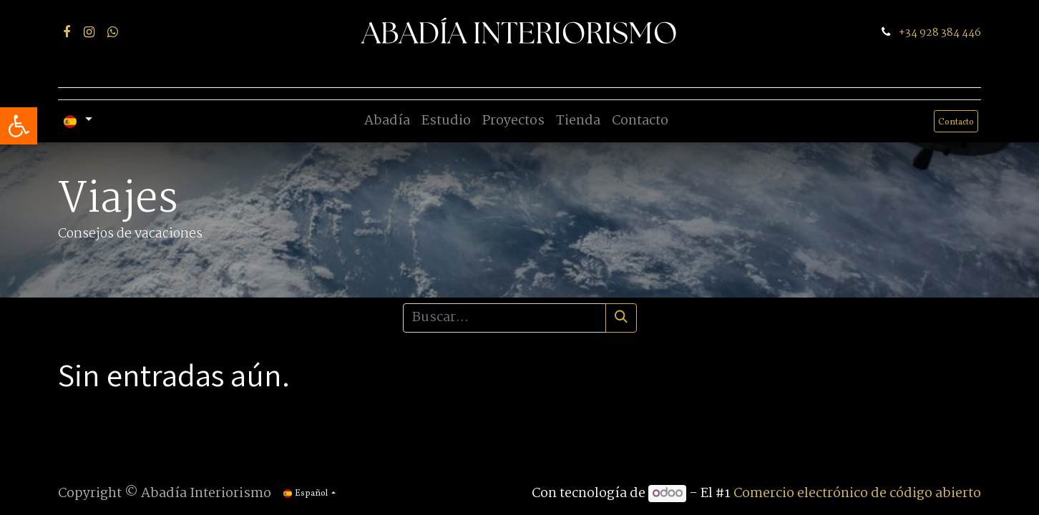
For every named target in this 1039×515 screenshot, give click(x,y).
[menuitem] (387, 121)
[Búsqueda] (621, 318)
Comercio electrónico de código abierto (857, 493)
